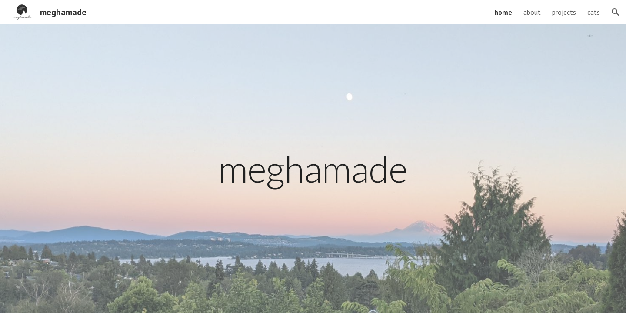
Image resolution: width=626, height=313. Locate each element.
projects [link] (564, 12)
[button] (615, 12)
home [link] (503, 12)
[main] (313, 169)
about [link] (532, 12)
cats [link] (593, 12)
